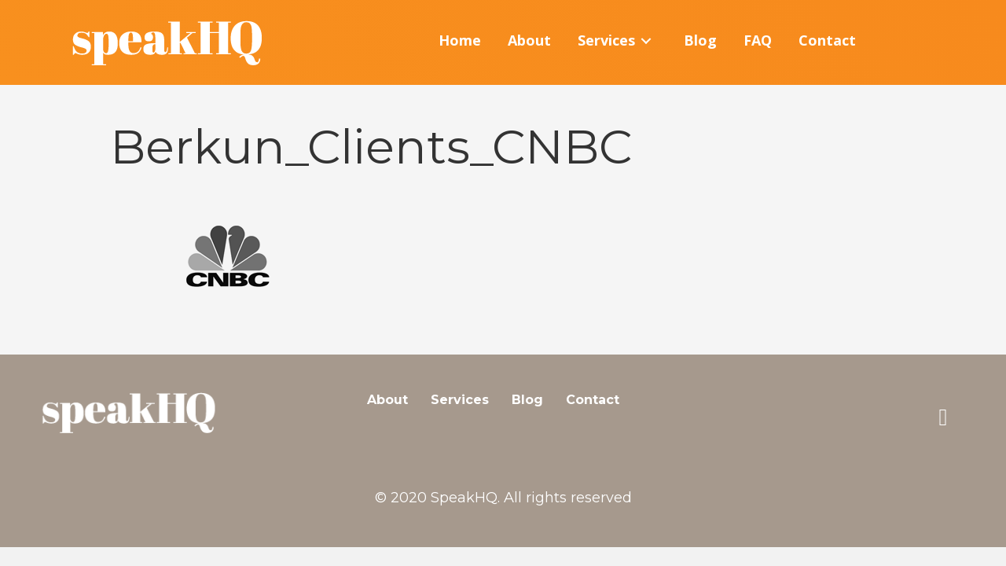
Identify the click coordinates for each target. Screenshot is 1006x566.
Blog (527, 399)
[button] (943, 417)
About (387, 399)
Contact (592, 399)
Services (460, 399)
